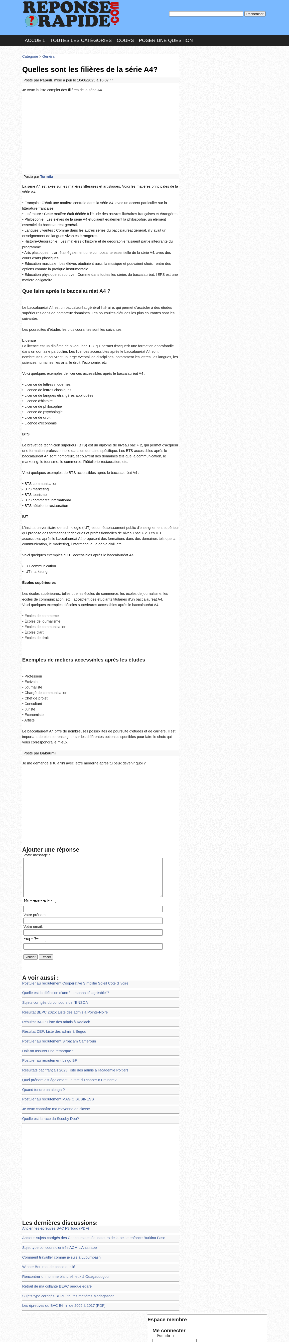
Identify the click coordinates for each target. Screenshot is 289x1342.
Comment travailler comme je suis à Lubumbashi (59, 1207)
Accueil (35, 38)
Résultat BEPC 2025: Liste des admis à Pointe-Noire (62, 971)
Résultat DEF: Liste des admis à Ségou (52, 989)
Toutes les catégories (81, 38)
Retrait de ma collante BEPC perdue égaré (54, 1234)
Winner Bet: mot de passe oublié (47, 1216)
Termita (45, 171)
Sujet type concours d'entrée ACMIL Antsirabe (57, 1198)
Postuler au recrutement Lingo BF (48, 1016)
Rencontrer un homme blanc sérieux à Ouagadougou (62, 1225)
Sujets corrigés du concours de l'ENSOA (53, 962)
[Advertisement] (100, 128)
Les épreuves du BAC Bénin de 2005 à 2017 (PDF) (61, 1252)
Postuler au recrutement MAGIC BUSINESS (55, 1053)
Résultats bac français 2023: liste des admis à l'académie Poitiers (72, 1025)
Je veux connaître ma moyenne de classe (54, 1062)
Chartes (32, 1333)
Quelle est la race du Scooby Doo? (48, 1071)
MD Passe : (196, 83)
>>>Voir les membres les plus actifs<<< (213, 173)
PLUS (219, 1333)
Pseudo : (196, 73)
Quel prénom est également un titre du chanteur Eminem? (66, 1034)
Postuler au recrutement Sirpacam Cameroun (56, 998)
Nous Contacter (62, 1333)
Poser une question (166, 38)
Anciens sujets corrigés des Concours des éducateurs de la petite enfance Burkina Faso (89, 1189)
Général (47, 53)
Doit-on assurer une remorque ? (46, 1007)
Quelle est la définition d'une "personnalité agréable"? (63, 953)
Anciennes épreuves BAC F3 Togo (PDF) (53, 1180)
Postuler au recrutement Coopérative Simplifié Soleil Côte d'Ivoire (72, 944)
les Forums (95, 1333)
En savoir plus (140, 1325)
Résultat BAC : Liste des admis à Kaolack (54, 980)
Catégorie (29, 53)
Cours (125, 38)
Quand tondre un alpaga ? (42, 1044)
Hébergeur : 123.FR (131, 1333)
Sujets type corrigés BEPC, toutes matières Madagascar (65, 1243)
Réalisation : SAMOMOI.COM (183, 1333)
